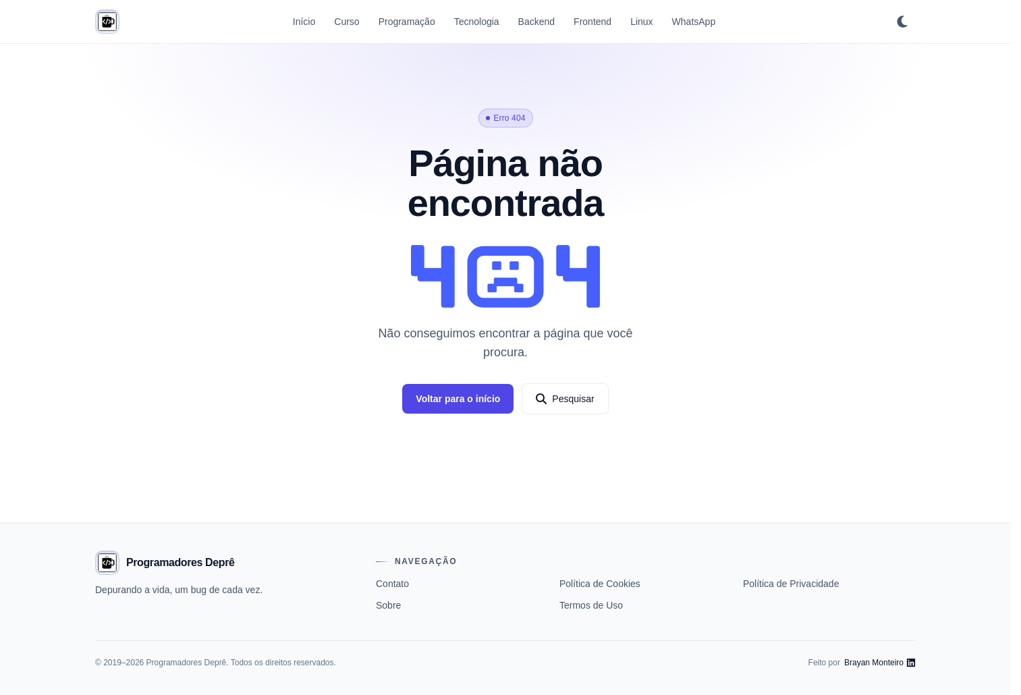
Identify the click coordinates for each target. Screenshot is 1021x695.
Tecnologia (476, 21)
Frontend (592, 21)
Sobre (388, 605)
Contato (392, 583)
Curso (346, 21)
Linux (641, 21)
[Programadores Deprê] (107, 21)
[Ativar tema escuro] (902, 21)
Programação (407, 21)
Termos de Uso (591, 605)
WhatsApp (694, 21)
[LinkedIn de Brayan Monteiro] (880, 662)
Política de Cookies (599, 583)
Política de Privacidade (791, 583)
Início (304, 21)
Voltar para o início (458, 398)
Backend (536, 21)
